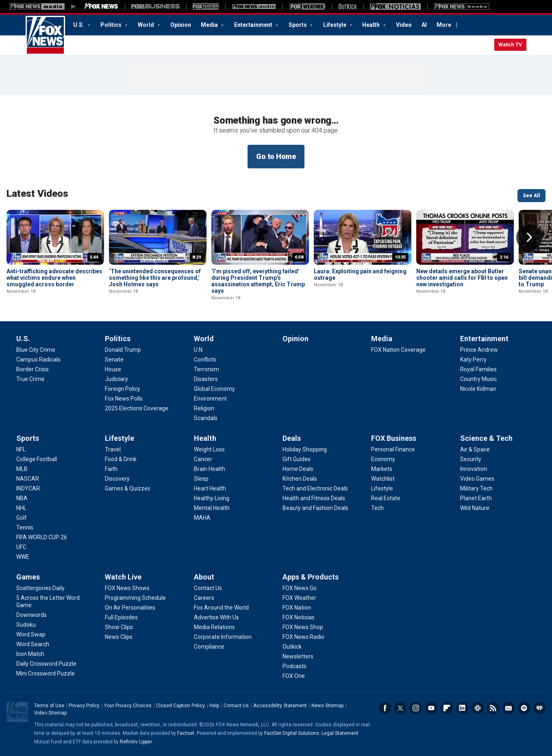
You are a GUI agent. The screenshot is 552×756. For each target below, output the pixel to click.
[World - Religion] (204, 408)
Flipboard (447, 708)
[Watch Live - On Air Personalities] (130, 607)
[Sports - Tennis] (24, 527)
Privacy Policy (84, 705)
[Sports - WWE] (22, 556)
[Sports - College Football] (36, 459)
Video (404, 25)
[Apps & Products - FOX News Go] (300, 588)
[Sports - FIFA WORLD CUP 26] (41, 537)
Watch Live (123, 577)
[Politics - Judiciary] (116, 379)
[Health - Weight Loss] (209, 449)
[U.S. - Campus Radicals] (38, 359)
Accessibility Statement (280, 705)
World (146, 25)
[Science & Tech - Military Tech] (476, 488)
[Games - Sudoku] (26, 624)
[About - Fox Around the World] (221, 607)
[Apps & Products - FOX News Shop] (303, 627)
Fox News (45, 35)
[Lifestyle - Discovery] (117, 478)
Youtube (431, 708)
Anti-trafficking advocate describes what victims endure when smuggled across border (54, 278)
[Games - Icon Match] (30, 654)
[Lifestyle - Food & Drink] (121, 459)
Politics (111, 25)
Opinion (180, 25)
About (204, 577)
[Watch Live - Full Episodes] (121, 617)
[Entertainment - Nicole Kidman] (478, 389)
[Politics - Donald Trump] (123, 349)
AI (424, 25)
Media (210, 25)
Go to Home (276, 156)
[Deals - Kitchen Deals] (300, 478)
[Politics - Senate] (114, 359)
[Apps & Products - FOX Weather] (299, 598)
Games (28, 577)
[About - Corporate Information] (223, 637)
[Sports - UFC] (21, 547)
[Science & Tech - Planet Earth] (476, 498)
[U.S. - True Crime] (30, 379)
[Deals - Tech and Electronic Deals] (315, 488)
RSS (493, 708)
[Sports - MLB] (22, 469)
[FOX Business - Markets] (381, 469)
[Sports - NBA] (22, 498)
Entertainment (254, 25)
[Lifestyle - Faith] (111, 469)
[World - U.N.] (199, 349)
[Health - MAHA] (202, 517)
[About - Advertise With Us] (216, 617)
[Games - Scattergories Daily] (40, 588)
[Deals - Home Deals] (298, 469)
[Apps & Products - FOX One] (294, 676)
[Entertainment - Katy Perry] (473, 359)
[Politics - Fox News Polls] (124, 398)
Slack (478, 708)
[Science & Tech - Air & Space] (475, 449)
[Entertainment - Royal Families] (478, 369)
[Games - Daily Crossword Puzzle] (46, 663)
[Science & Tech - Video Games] (477, 478)
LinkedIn (462, 708)
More (444, 25)
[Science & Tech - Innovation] (473, 469)
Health (371, 25)
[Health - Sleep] (201, 478)
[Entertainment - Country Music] (478, 379)
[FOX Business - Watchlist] (383, 478)
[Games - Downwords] (31, 615)
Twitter (400, 708)
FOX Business (393, 438)
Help (214, 705)
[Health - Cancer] (203, 459)
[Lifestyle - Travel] (113, 449)
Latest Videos (37, 193)
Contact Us (236, 705)
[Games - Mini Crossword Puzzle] (45, 673)
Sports (298, 25)
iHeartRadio (539, 708)
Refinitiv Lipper (136, 742)
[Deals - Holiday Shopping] (305, 449)
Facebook (385, 708)
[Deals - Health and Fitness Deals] (314, 498)
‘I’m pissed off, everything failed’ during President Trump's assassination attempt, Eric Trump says (258, 281)
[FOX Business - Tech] (377, 508)
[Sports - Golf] (21, 517)
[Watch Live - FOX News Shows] (127, 588)
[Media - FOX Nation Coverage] (398, 349)
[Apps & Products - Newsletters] (298, 656)
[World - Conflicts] (205, 359)
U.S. (79, 25)
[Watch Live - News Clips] (119, 637)
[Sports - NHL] (21, 508)
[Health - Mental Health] (212, 508)
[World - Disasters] (206, 379)
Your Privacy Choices (128, 705)
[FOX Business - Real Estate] (385, 498)
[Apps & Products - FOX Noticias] (299, 617)
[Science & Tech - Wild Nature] (474, 508)
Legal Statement (340, 733)
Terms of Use (49, 705)
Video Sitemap (50, 713)
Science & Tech (486, 438)
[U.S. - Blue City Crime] (35, 349)
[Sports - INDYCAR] (28, 488)
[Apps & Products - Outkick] (292, 646)
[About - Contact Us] (208, 588)
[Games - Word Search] (32, 644)
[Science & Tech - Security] (470, 459)
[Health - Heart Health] (210, 488)
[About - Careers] (204, 598)
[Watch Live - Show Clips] (119, 627)
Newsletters (508, 708)
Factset (185, 733)
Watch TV (510, 44)
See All (531, 195)
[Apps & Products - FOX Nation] (297, 607)
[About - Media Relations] (214, 627)
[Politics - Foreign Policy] (122, 389)
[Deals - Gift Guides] (297, 459)
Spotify (524, 708)
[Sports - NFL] (21, 449)
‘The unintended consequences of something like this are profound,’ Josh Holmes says (155, 278)
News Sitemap (327, 705)
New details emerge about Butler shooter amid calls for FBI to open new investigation (462, 278)
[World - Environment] (210, 398)
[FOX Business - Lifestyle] (382, 488)
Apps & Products (311, 577)
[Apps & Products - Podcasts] (294, 666)
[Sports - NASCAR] (27, 478)
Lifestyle (335, 25)
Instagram (416, 708)
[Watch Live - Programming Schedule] (135, 598)
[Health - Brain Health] (209, 469)
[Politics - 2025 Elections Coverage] (136, 408)
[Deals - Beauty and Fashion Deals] (315, 508)
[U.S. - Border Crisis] (32, 369)
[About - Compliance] (209, 646)
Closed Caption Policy (180, 705)
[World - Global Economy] (214, 389)
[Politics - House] (113, 369)
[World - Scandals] (205, 418)
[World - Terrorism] (206, 369)
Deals (292, 438)
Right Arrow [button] (529, 237)
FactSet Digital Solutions (291, 733)
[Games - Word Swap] (31, 634)
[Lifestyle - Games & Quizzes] (127, 488)
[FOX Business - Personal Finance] (393, 449)
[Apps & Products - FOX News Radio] (303, 637)
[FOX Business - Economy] (383, 459)
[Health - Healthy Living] (211, 498)
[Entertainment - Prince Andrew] (479, 349)
